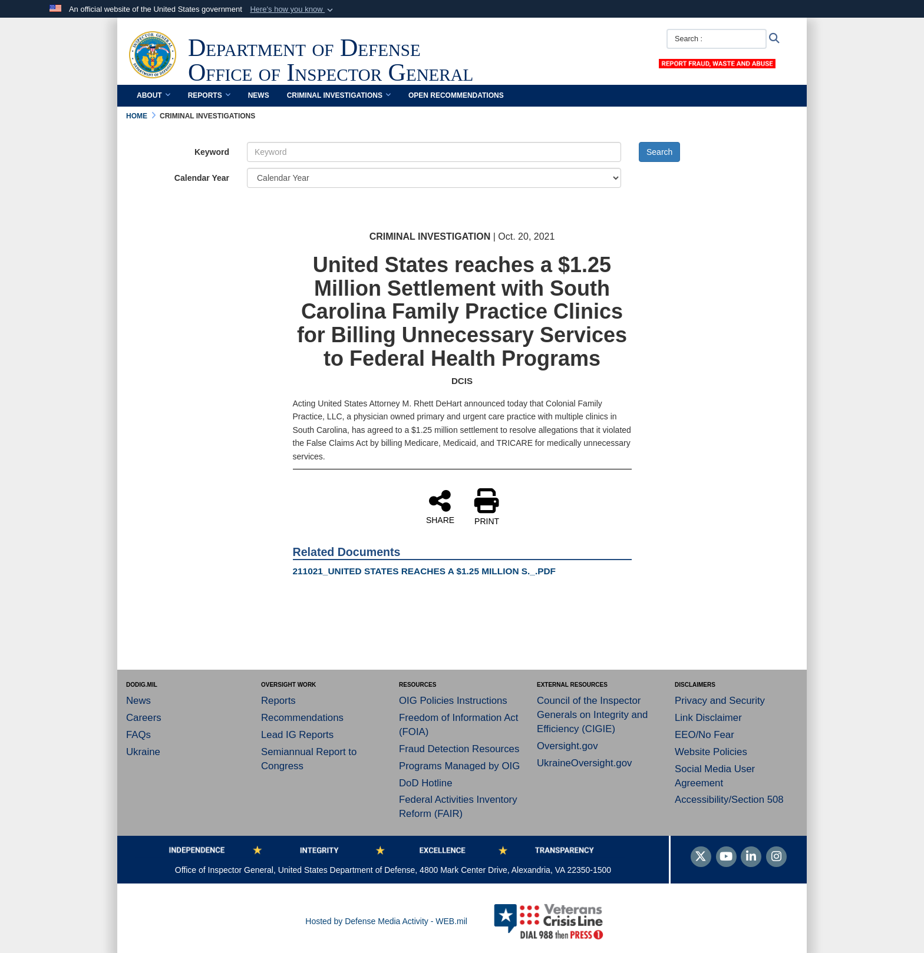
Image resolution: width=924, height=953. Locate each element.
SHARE (440, 506)
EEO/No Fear (704, 734)
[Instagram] (776, 857)
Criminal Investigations (339, 95)
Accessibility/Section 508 (729, 799)
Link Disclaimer (708, 717)
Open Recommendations (456, 95)
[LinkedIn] (751, 857)
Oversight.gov (567, 746)
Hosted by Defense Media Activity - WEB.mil (386, 921)
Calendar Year (201, 178)
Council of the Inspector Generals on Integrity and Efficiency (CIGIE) (592, 714)
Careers (143, 717)
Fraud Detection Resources (459, 749)
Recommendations (302, 717)
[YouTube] (726, 857)
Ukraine (143, 751)
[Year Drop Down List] (434, 178)
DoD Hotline (425, 783)
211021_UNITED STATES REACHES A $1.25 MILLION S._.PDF (424, 571)
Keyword (211, 152)
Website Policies (711, 751)
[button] (292, 9)
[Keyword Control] (434, 152)
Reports (209, 95)
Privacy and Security (720, 700)
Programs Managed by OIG (459, 766)
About (153, 95)
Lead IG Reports (297, 734)
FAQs (138, 734)
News (258, 95)
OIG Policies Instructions (453, 700)
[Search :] (716, 39)
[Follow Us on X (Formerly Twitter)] (701, 857)
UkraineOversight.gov (584, 763)
